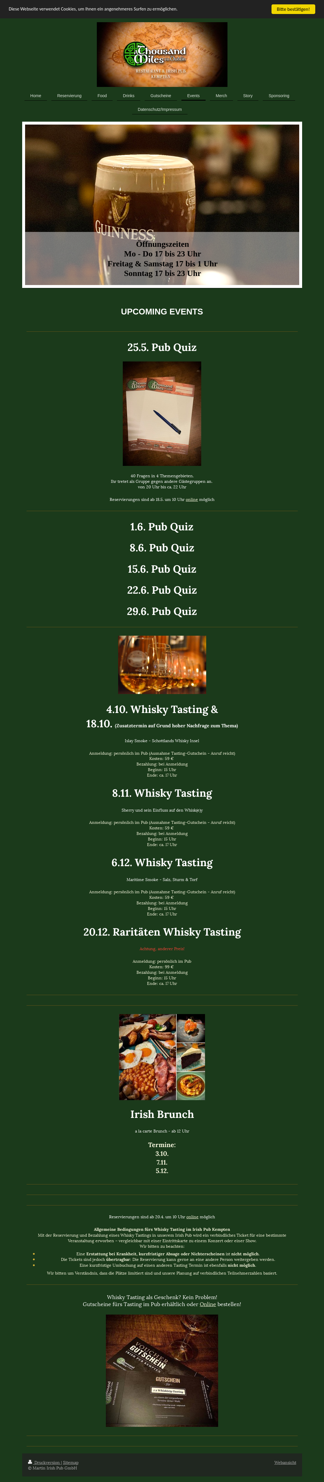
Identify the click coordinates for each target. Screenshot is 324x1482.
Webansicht (285, 1462)
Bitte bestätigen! (293, 9)
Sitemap (70, 1462)
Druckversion (44, 1462)
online (192, 499)
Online (208, 1304)
